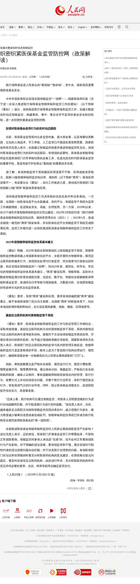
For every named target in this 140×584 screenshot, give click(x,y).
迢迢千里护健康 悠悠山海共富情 (120, 120)
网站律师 (107, 530)
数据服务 (88, 530)
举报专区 (108, 27)
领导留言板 (40, 512)
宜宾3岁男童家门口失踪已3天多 (119, 96)
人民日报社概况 (17, 530)
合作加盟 (69, 530)
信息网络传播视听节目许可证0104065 (20, 552)
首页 (2, 27)
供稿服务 (79, 530)
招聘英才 (50, 530)
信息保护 (116, 530)
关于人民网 (30, 530)
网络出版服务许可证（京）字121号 (94, 552)
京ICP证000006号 (117, 552)
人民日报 (6, 512)
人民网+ (17, 512)
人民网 (3, 35)
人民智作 (63, 512)
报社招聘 (41, 530)
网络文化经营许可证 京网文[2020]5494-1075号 (57, 552)
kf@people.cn (44, 541)
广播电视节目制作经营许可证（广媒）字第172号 (106, 547)
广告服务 (60, 530)
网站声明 (98, 530)
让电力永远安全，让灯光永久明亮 (120, 89)
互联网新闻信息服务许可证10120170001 (30, 547)
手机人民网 (29, 512)
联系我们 (126, 530)
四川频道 (13, 35)
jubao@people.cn (97, 536)
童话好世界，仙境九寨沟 (116, 103)
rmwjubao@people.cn (107, 541)
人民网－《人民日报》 (40, 77)
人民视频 (52, 512)
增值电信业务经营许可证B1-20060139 (66, 547)
